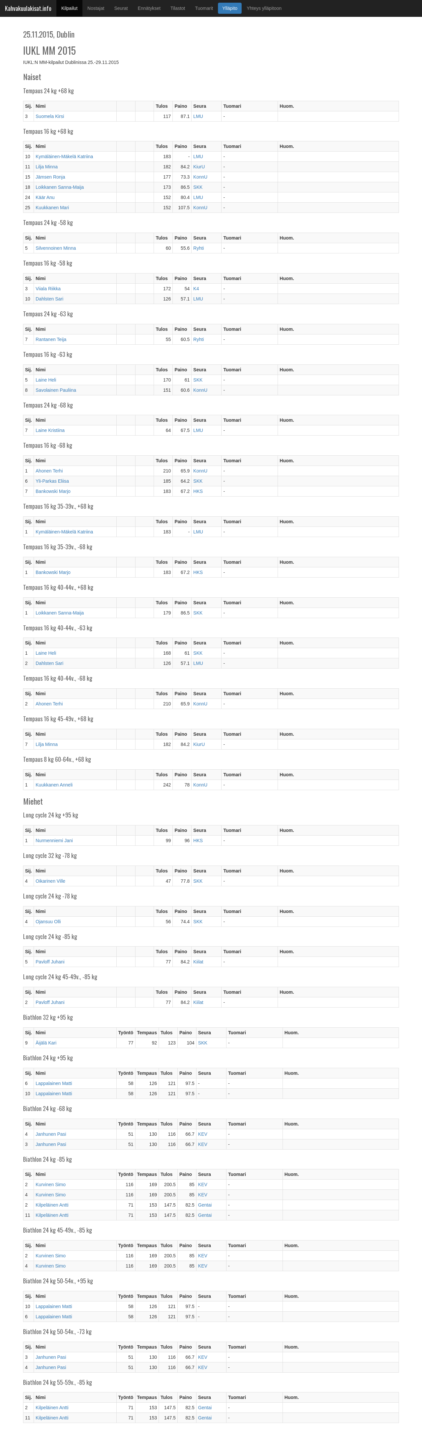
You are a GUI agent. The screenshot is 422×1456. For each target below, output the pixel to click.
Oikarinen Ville (50, 881)
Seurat (121, 8)
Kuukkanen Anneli (54, 784)
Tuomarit (204, 8)
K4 (196, 288)
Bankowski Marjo (53, 491)
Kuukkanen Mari (52, 207)
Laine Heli (46, 380)
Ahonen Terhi (49, 470)
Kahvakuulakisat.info (28, 8)
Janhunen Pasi (51, 1134)
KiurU (199, 166)
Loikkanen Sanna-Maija (60, 187)
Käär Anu (45, 197)
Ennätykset (149, 8)
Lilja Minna (47, 166)
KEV (202, 1134)
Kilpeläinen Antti (52, 1205)
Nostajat (95, 8)
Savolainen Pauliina (56, 390)
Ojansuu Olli (48, 921)
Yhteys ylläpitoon (264, 8)
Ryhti (198, 248)
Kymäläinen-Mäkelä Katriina (64, 156)
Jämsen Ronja (50, 177)
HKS (198, 491)
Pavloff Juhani (50, 961)
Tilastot (177, 8)
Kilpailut (71, 8)
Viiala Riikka (48, 288)
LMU (198, 116)
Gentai (205, 1205)
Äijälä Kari (46, 1042)
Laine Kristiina (50, 430)
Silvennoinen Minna (56, 248)
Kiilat (198, 961)
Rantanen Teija (51, 339)
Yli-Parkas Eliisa (52, 481)
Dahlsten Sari (49, 298)
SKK (197, 187)
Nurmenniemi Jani (54, 840)
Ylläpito (229, 8)
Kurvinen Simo (51, 1184)
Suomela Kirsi (50, 116)
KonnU (200, 177)
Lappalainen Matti (54, 1083)
